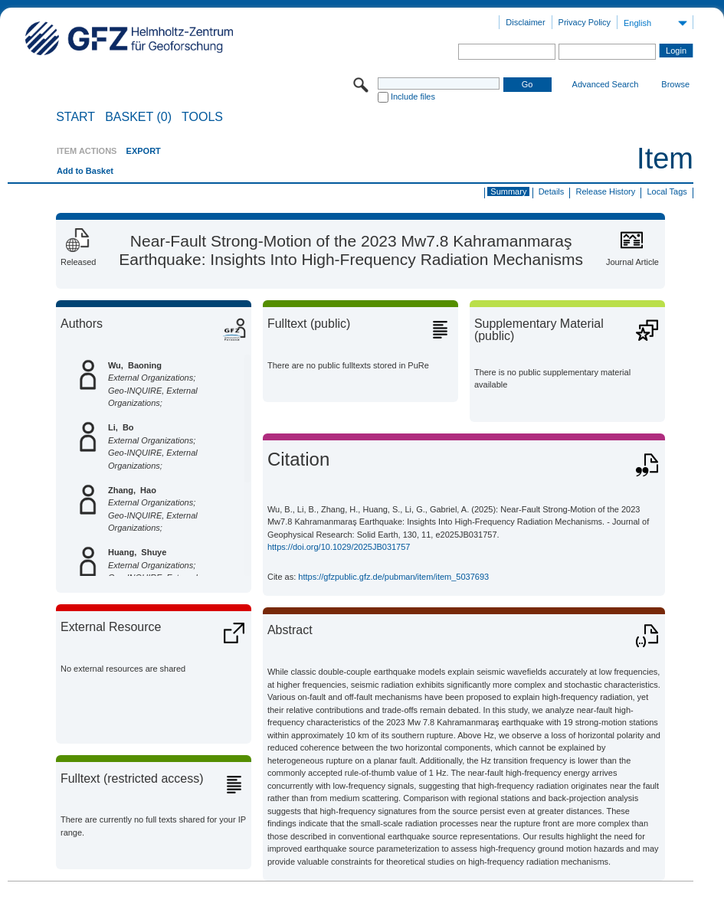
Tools (202, 117)
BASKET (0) (138, 117)
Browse (675, 84)
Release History (606, 191)
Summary (508, 191)
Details (552, 191)
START (75, 117)
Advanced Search (605, 84)
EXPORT (143, 150)
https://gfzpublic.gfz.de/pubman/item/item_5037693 (393, 576)
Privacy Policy (585, 22)
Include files (413, 96)
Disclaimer (525, 22)
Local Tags (666, 191)
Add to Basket (85, 170)
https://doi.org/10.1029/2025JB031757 (339, 546)
